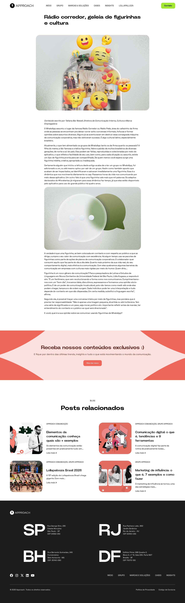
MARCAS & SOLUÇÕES (78, 5)
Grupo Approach (165, 424)
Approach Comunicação (57, 424)
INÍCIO (49, 5)
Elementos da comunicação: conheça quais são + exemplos (63, 436)
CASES (97, 5)
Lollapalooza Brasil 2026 (64, 470)
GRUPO (60, 5)
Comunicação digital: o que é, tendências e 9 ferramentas (154, 436)
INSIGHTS (109, 5)
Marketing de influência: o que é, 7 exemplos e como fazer (154, 474)
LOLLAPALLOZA (126, 5)
